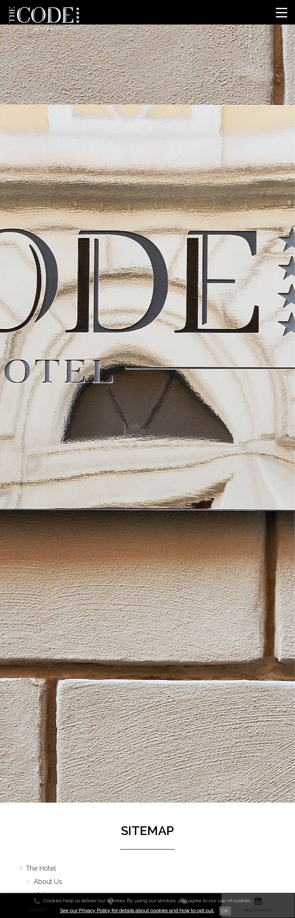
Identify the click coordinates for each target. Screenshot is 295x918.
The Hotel (41, 868)
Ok (225, 911)
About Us (48, 882)
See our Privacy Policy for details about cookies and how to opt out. (137, 910)
